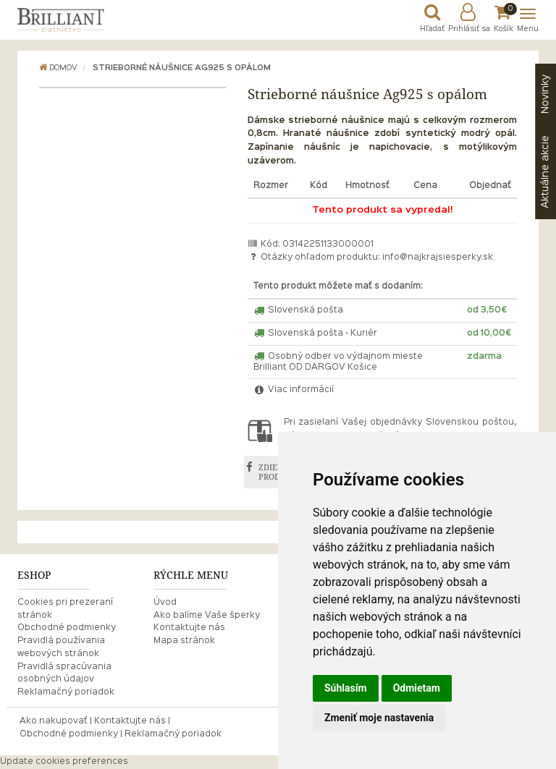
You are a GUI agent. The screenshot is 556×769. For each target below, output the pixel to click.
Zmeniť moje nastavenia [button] (379, 717)
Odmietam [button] (416, 688)
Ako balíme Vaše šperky (206, 615)
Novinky (545, 94)
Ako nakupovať (54, 721)
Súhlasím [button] (345, 688)
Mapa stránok (184, 641)
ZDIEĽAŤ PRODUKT (277, 472)
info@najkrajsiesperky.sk (437, 257)
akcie (545, 171)
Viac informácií (293, 390)
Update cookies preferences (64, 761)
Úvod (165, 602)
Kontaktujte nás (189, 628)
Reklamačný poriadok (65, 692)
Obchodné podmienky (66, 628)
